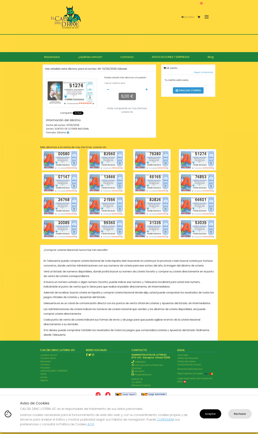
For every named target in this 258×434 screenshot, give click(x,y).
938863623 (140, 362)
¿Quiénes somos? (48, 355)
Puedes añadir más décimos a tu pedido (125, 78)
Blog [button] (211, 57)
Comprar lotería (48, 358)
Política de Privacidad (188, 358)
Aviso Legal (183, 355)
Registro (44, 380)
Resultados (45, 361)
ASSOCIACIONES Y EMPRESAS (53, 370)
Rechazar (240, 414)
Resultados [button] (52, 57)
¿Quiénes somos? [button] (90, 57)
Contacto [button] (127, 57)
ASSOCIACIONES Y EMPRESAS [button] (171, 57)
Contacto (44, 364)
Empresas (45, 367)
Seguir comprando (203, 72)
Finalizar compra (188, 90)
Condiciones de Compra (189, 364)
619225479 (138, 371)
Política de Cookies (186, 361)
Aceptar (210, 414)
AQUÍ (90, 424)
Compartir (66, 113)
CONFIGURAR (165, 419)
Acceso (187, 17)
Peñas (43, 374)
